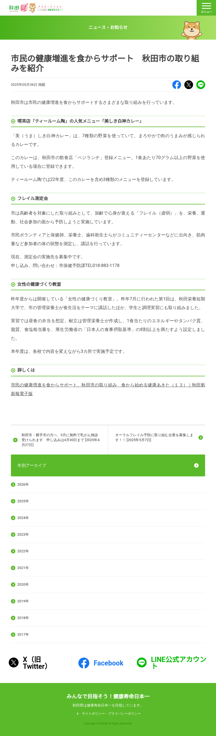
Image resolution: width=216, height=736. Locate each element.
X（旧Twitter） (188, 84)
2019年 (23, 601)
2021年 (23, 568)
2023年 (23, 534)
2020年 (23, 584)
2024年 (23, 518)
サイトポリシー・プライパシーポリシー (111, 714)
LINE (200, 84)
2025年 (23, 501)
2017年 (23, 634)
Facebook (176, 84)
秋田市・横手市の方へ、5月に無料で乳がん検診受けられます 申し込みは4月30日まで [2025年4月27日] (61, 440)
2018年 (23, 618)
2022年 (23, 551)
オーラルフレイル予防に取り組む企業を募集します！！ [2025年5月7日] (154, 437)
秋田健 (36, 8)
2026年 (23, 484)
